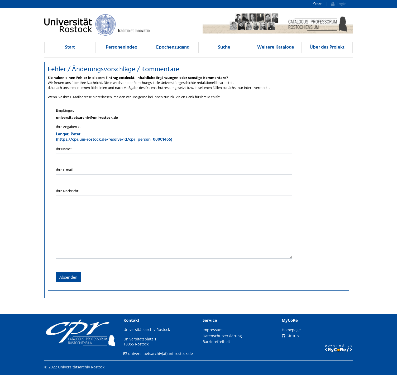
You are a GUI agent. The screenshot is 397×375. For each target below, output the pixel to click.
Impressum (213, 329)
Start (317, 3)
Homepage (291, 329)
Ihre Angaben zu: (69, 126)
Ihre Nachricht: (67, 190)
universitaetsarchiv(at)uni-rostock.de (160, 353)
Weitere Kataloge (275, 47)
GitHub (290, 335)
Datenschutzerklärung (222, 335)
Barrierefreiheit (216, 341)
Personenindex (121, 47)
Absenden (68, 277)
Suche (224, 47)
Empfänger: (65, 110)
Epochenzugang (172, 47)
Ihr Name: (63, 148)
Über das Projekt (327, 47)
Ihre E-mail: (64, 169)
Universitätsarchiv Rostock (146, 329)
